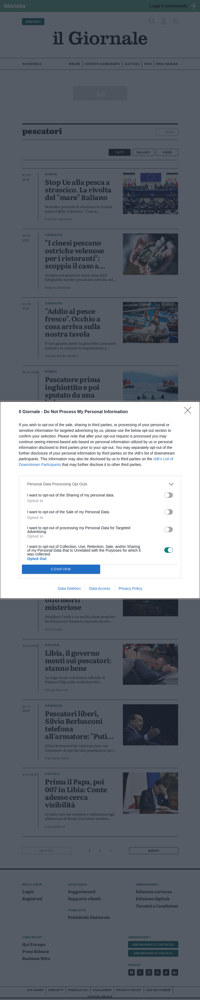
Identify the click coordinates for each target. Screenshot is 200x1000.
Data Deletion (69, 588)
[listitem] (100, 484)
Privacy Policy (130, 588)
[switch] (168, 495)
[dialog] (100, 500)
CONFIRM (61, 569)
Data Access (99, 588)
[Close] (189, 412)
